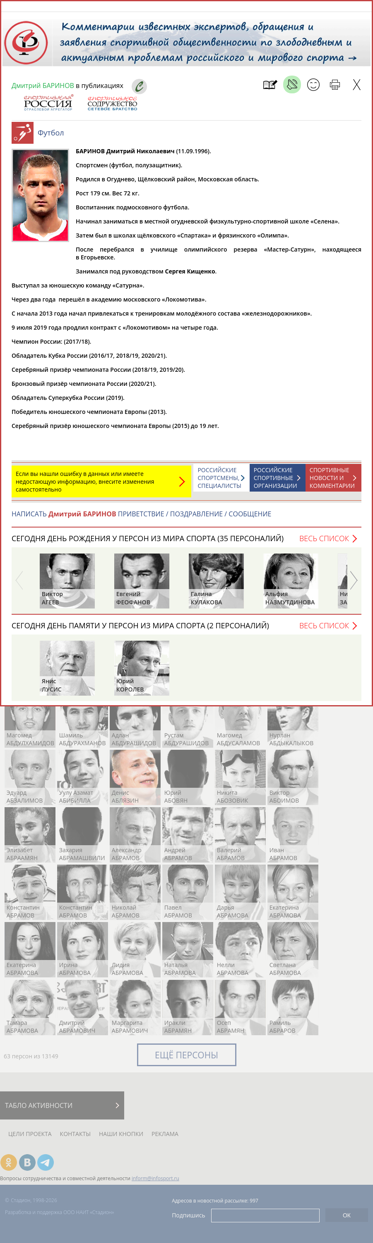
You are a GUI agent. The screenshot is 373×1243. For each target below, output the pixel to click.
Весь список (324, 542)
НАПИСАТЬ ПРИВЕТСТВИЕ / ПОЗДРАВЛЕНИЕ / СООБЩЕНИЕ (141, 518)
